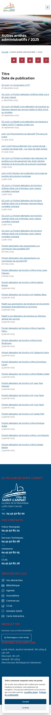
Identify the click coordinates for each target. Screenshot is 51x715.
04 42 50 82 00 (15, 513)
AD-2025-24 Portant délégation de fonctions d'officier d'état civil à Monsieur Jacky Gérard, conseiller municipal (21, 219)
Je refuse (25, 708)
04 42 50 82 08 (10, 541)
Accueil (4, 52)
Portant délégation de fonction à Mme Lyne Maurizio (25, 435)
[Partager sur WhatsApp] (38, 60)
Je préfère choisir (31, 692)
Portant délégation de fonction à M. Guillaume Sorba (25, 352)
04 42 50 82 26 (10, 563)
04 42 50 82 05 (10, 552)
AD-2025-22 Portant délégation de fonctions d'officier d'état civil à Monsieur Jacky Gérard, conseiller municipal (21, 234)
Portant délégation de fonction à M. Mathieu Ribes (24, 294)
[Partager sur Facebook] (22, 60)
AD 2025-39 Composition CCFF (15, 85)
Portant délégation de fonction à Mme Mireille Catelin (25, 374)
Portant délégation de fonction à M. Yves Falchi (22, 395)
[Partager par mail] (30, 60)
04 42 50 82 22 (10, 530)
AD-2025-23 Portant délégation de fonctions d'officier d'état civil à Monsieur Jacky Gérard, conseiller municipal (21, 188)
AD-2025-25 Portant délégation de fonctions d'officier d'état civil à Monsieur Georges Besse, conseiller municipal (22, 203)
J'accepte (25, 702)
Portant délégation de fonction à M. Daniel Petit (22, 414)
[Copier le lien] (46, 60)
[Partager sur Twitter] (14, 60)
